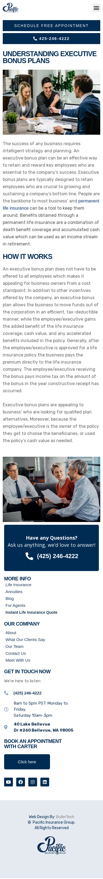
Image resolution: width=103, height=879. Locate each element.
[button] (96, 7)
